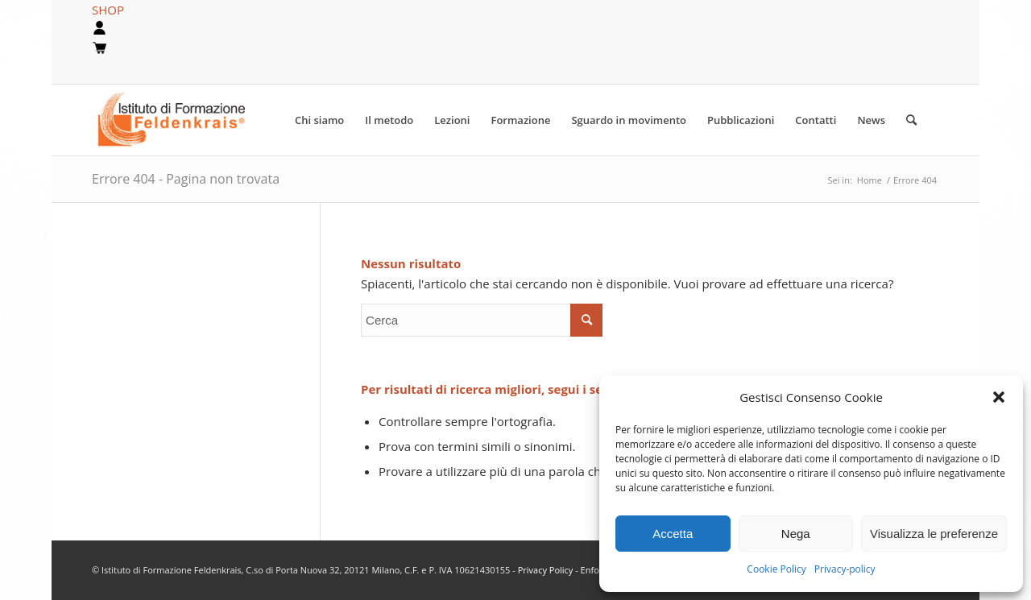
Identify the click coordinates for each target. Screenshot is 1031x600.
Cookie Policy (776, 569)
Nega (795, 533)
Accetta (672, 533)
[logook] (183, 120)
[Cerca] (911, 120)
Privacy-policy (845, 569)
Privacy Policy (547, 570)
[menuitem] (319, 120)
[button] (999, 397)
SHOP (108, 10)
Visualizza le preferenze (934, 533)
